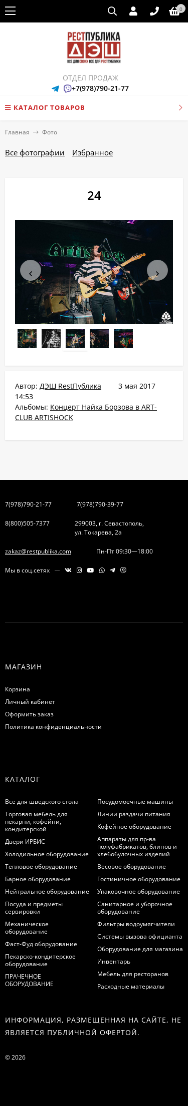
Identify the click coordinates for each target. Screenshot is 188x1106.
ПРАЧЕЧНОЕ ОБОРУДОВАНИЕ (29, 980)
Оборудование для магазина (140, 949)
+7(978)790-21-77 (100, 88)
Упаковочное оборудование (138, 891)
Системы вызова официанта (139, 936)
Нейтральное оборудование (47, 891)
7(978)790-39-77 (100, 504)
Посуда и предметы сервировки (34, 908)
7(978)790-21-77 (28, 504)
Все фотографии (35, 152)
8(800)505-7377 (27, 523)
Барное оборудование (38, 879)
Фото (49, 132)
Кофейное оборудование (134, 826)
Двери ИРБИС (25, 841)
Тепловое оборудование (41, 866)
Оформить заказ (29, 714)
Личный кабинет (30, 701)
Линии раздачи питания (133, 814)
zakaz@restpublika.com (38, 551)
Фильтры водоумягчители (136, 924)
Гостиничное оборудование (138, 879)
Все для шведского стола (42, 801)
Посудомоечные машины (135, 801)
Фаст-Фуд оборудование (41, 944)
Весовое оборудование (131, 866)
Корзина (17, 689)
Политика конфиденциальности (53, 726)
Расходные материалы (130, 986)
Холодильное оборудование (47, 854)
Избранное (92, 152)
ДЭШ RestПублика (70, 386)
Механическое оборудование (27, 928)
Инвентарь (113, 961)
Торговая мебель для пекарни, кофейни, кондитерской (36, 821)
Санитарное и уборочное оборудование (134, 908)
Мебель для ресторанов (132, 974)
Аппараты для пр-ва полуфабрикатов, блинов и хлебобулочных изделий (137, 846)
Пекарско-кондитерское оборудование (40, 960)
